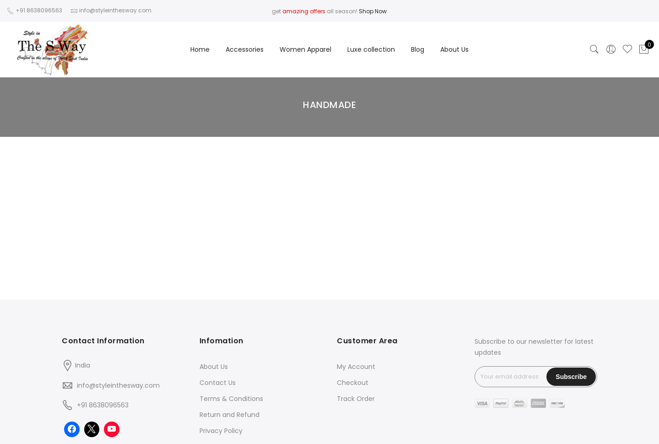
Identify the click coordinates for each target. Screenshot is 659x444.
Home (200, 49)
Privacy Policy (221, 430)
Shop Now (373, 11)
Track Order (356, 398)
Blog (417, 49)
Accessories (245, 49)
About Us (454, 49)
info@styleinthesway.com (118, 385)
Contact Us (218, 382)
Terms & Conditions (231, 398)
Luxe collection (371, 49)
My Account (356, 366)
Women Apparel (305, 49)
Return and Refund (229, 414)
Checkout (352, 382)
